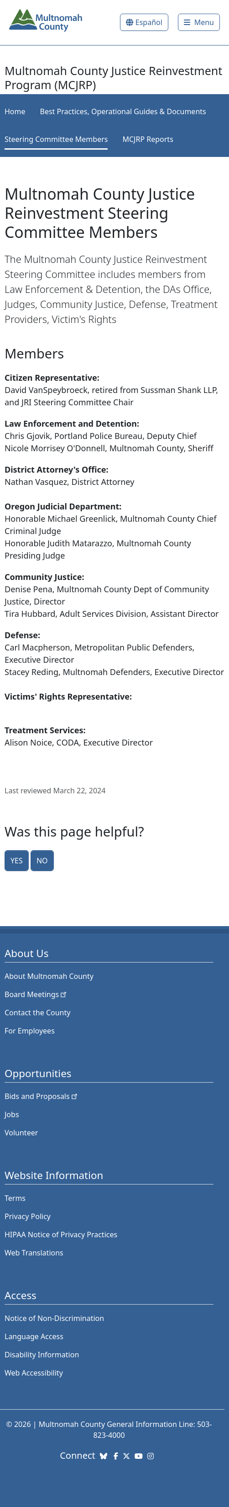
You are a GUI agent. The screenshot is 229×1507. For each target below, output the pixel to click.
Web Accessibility (34, 1373)
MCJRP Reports (147, 139)
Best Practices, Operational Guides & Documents (123, 111)
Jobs (12, 1114)
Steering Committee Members (56, 139)
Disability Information (42, 1355)
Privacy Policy (28, 1216)
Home (15, 111)
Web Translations (34, 1253)
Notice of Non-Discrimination (54, 1318)
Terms (15, 1198)
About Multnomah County (49, 976)
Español (148, 22)
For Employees (30, 1031)
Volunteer (21, 1133)
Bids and (42, 1096)
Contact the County (37, 1013)
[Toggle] (199, 22)
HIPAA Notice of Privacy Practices (61, 1235)
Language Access (34, 1336)
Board (36, 994)
